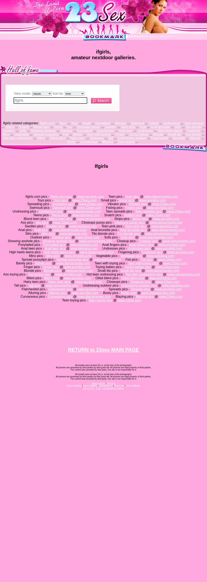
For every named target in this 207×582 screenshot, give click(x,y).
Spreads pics (140, 289)
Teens (9, 127)
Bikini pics (51, 278)
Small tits (174, 134)
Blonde (158, 134)
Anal (142, 127)
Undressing (171, 123)
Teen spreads (194, 123)
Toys (74, 123)
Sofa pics (127, 237)
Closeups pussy (88, 127)
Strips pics (140, 219)
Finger (119, 134)
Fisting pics (133, 207)
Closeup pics (148, 241)
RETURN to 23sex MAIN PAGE (103, 349)
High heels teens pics (59, 252)
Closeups (97, 138)
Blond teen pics (60, 219)
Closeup (66, 130)
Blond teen (41, 127)
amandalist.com (106, 386)
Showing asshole (43, 130)
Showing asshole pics (58, 241)
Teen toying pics (100, 300)
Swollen (110, 127)
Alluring (194, 138)
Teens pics (59, 215)
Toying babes (138, 134)
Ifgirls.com (47, 123)
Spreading (102, 123)
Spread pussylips (46, 134)
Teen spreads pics (148, 211)
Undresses (145, 130)
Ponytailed (84, 130)
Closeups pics (140, 281)
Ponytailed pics (54, 244)
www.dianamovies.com (161, 196)
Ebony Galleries (90, 386)
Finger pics (51, 267)
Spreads (179, 138)
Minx (5, 134)
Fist (65, 134)
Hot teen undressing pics (144, 274)
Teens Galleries (133, 386)
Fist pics (147, 259)
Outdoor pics (61, 237)
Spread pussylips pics (72, 259)
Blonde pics (52, 270)
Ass (69, 127)
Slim (178, 127)
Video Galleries (99, 383)
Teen (63, 123)
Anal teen (126, 130)
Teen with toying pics (143, 263)
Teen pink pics (135, 226)
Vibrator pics (138, 204)
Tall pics (34, 285)
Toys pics (60, 200)
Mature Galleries (74, 386)
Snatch (24, 127)
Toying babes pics (138, 267)
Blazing (107, 141)
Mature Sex (119, 386)
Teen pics (132, 196)
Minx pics (53, 256)
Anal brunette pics (133, 230)
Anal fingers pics (141, 244)
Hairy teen (77, 138)
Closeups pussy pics (130, 222)
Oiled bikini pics (132, 278)
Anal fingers (105, 130)
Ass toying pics (39, 274)
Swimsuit (137, 123)
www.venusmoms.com (93, 219)
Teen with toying (99, 134)
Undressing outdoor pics (139, 285)
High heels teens (170, 130)
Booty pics (128, 293)
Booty (71, 141)
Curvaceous (89, 141)
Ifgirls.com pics (61, 196)
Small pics (126, 200)
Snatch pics (132, 215)
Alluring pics (57, 293)
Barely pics (43, 263)
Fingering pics (152, 252)
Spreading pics (63, 204)
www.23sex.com (84, 200)
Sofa (22, 130)
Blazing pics (145, 296)
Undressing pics (50, 211)
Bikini (41, 138)
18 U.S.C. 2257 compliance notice (103, 388)
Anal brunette (160, 127)
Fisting (153, 123)
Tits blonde (194, 127)
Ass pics (42, 222)
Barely (77, 134)
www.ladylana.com (86, 215)
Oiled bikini (57, 138)
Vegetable (21, 134)
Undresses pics (139, 248)
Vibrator (120, 123)
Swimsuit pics (62, 207)
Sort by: (68, 93)
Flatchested (159, 138)
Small (86, 123)
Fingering (193, 130)
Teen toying (126, 141)
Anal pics (41, 230)
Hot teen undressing (17, 138)
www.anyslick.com (90, 196)
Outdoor (9, 130)
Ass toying (193, 134)
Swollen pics (55, 226)
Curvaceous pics (60, 296)
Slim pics (48, 233)
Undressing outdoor (132, 138)
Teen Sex (111, 383)
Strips (58, 127)
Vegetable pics (131, 256)
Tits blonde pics (128, 233)
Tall (110, 138)
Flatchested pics (60, 289)
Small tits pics (131, 270)
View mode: (33, 93)
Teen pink (128, 127)
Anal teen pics (55, 248)
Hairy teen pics (59, 281)
